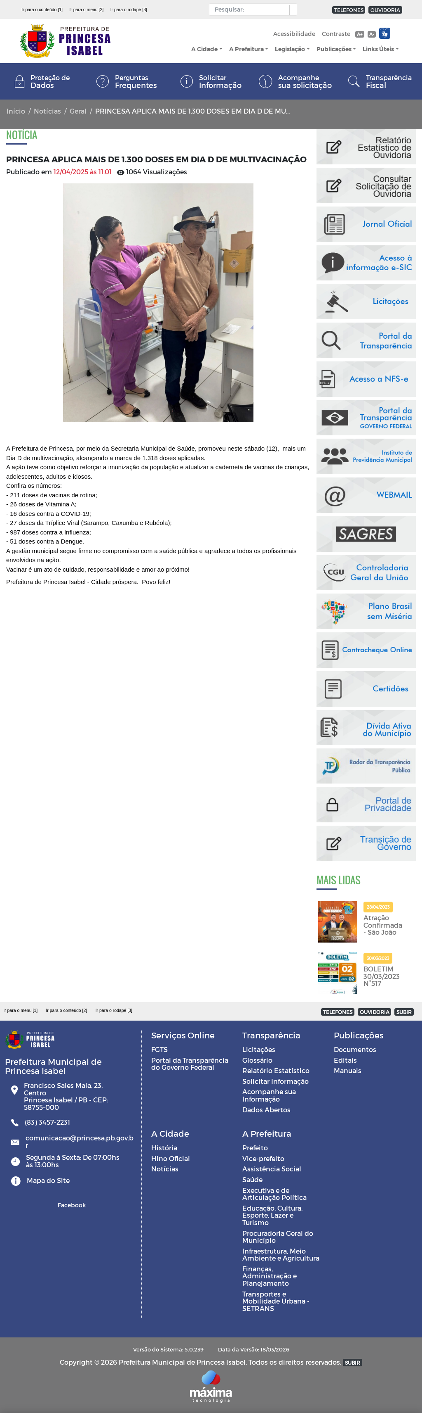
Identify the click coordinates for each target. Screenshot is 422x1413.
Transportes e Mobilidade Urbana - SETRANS (275, 1301)
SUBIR (404, 1012)
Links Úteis (378, 48)
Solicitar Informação (275, 1081)
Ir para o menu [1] (20, 1010)
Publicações (334, 48)
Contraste (336, 33)
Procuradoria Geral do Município (277, 1236)
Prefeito (255, 1148)
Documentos (355, 1049)
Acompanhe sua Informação (269, 1095)
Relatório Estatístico (275, 1070)
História (164, 1148)
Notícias (47, 111)
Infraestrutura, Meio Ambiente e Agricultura (280, 1254)
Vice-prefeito (263, 1158)
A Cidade (204, 48)
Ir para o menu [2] (86, 9)
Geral (78, 111)
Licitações (258, 1049)
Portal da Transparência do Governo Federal (189, 1063)
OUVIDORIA (385, 10)
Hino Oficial (170, 1158)
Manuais (347, 1070)
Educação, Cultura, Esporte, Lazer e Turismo (272, 1215)
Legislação (290, 48)
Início (16, 111)
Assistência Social (271, 1169)
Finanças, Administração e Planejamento (269, 1276)
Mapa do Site (48, 1180)
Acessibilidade (294, 33)
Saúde (252, 1179)
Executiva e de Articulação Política (274, 1194)
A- (371, 34)
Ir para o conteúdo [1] (42, 9)
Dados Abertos (266, 1110)
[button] (291, 10)
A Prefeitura (246, 48)
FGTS (159, 1049)
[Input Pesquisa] (251, 9)
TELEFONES (348, 10)
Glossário (257, 1060)
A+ (359, 34)
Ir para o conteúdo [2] (66, 1010)
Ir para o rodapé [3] (128, 9)
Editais (345, 1060)
